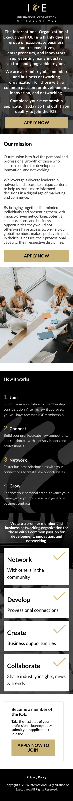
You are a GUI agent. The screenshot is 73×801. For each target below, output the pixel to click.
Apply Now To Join (33, 748)
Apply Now (36, 122)
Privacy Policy (37, 777)
